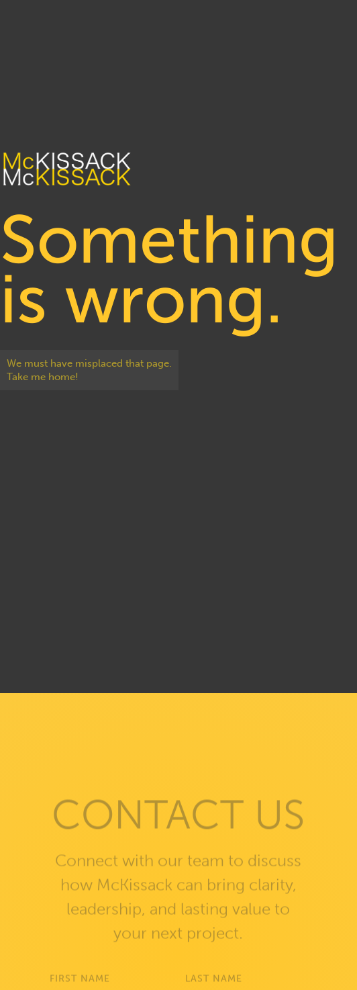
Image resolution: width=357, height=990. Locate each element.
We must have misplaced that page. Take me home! (89, 370)
